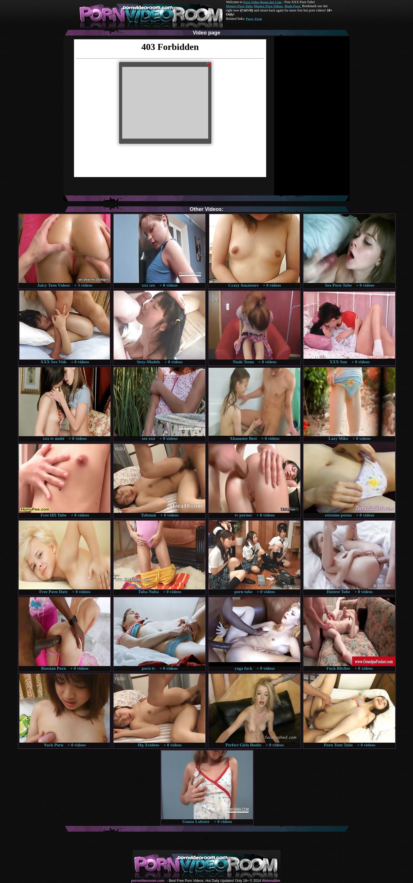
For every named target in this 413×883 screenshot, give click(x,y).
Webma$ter (271, 881)
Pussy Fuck (254, 18)
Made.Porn (292, 6)
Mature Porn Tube (239, 6)
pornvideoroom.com (147, 881)
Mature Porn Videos (268, 6)
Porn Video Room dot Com (262, 2)
